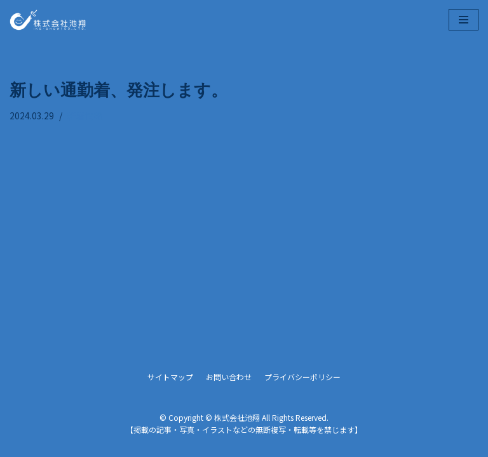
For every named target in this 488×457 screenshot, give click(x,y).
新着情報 (85, 115)
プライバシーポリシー (302, 376)
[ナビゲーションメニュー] (463, 19)
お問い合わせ (229, 376)
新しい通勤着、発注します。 (118, 88)
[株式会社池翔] (48, 19)
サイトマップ (170, 376)
